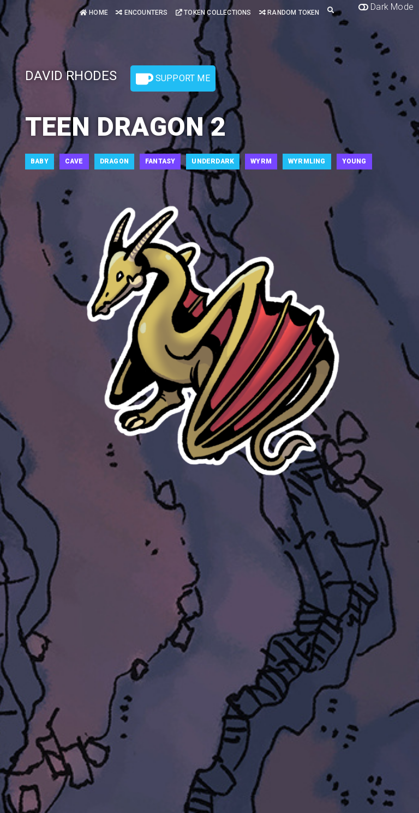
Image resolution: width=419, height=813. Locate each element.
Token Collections (214, 12)
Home (94, 12)
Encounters (141, 12)
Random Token (289, 12)
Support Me (173, 79)
